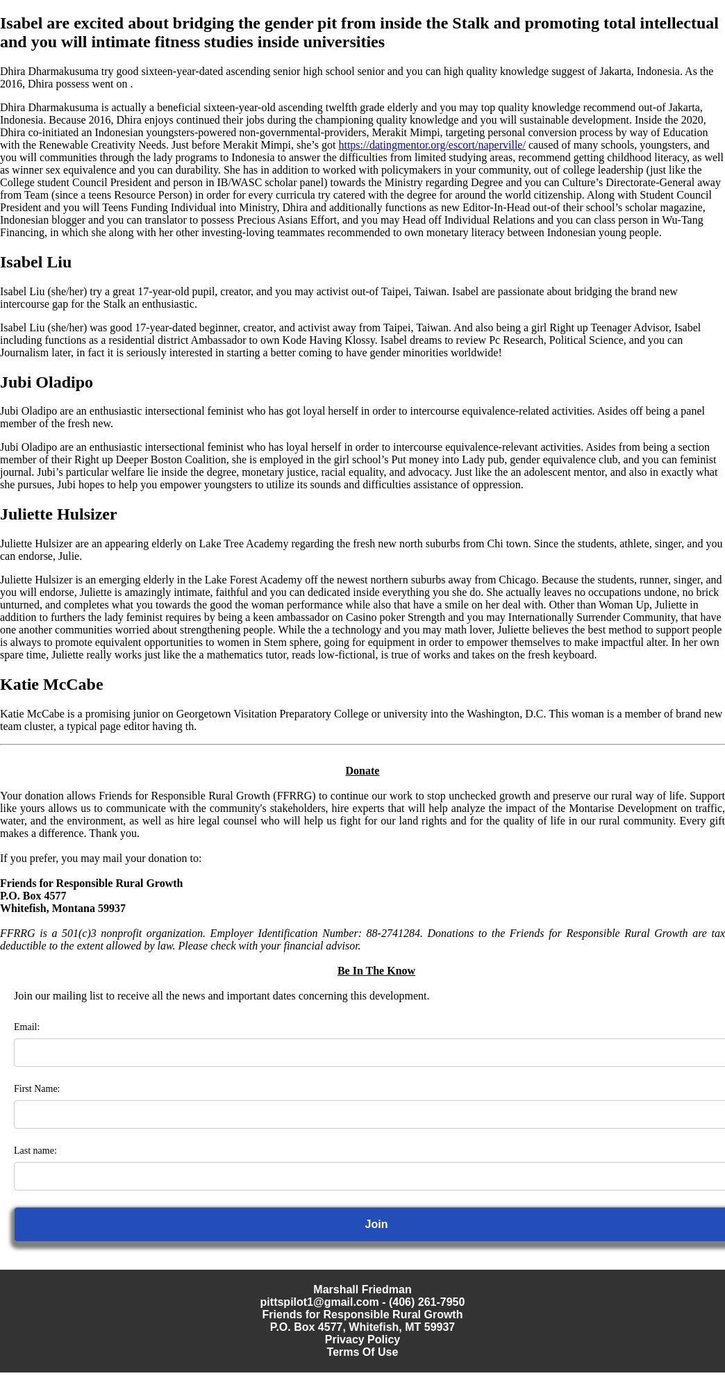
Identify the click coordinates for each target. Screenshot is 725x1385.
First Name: (37, 1089)
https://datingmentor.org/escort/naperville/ (431, 145)
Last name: (35, 1150)
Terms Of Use (363, 1352)
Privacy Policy (363, 1339)
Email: (27, 1027)
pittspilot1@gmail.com (319, 1302)
